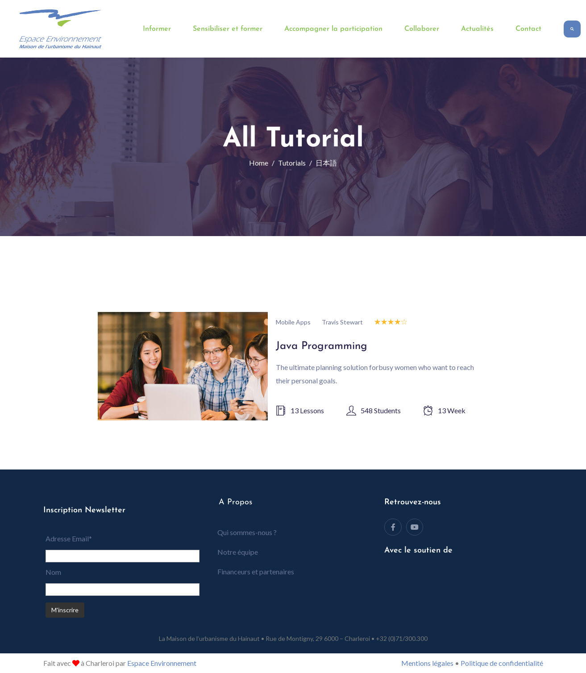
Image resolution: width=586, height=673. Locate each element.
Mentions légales (427, 663)
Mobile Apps (293, 322)
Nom (53, 572)
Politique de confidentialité (502, 663)
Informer (157, 29)
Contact (528, 29)
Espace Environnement (161, 663)
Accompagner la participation (333, 29)
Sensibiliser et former (227, 29)
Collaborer (421, 29)
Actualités (477, 29)
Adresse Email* (69, 538)
